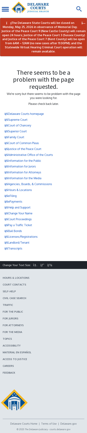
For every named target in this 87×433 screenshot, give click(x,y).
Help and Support (17, 207)
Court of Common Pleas (21, 143)
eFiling (10, 196)
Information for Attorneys (22, 172)
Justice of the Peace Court (22, 149)
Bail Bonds (13, 231)
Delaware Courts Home (23, 423)
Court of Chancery (17, 125)
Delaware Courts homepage (24, 114)
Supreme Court (15, 119)
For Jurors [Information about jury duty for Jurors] (10, 318)
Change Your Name (18, 213)
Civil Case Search (14, 298)
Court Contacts (14, 284)
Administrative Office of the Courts (28, 155)
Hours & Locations (18, 190)
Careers (8, 365)
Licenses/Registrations (21, 236)
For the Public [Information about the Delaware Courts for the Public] (13, 311)
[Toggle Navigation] (5, 9)
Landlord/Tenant (16, 242)
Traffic (8, 304)
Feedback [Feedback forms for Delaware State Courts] (9, 372)
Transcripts (13, 248)
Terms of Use (49, 423)
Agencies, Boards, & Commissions (28, 184)
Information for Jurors (20, 166)
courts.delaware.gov (60, 429)
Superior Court (15, 131)
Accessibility (12, 345)
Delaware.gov (68, 423)
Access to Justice (15, 359)
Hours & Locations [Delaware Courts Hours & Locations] (16, 277)
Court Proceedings (18, 219)
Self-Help (9, 291)
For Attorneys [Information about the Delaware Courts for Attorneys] (13, 325)
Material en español (17, 352)
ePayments (13, 201)
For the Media (12, 331)
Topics (7, 338)
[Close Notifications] (83, 23)
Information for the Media (22, 178)
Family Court (14, 137)
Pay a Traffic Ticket (18, 225)
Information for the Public (22, 160)
